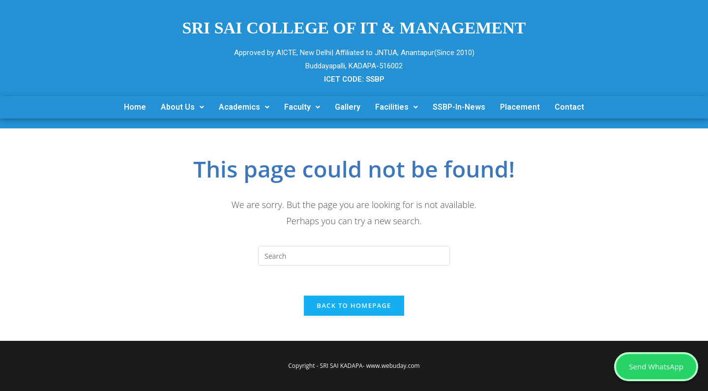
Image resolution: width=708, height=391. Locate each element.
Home (135, 107)
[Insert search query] (354, 256)
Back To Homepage (354, 305)
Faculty (302, 107)
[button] (182, 107)
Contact (569, 107)
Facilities (396, 107)
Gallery (347, 107)
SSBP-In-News (459, 107)
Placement (520, 107)
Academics (244, 107)
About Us (182, 107)
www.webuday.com (393, 365)
